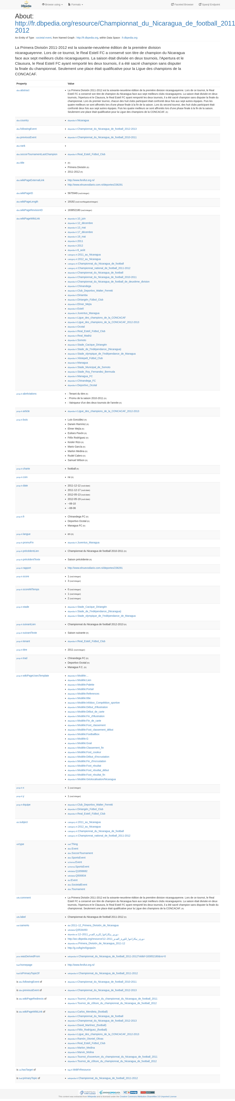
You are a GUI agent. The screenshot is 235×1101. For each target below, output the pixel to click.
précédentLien (28, 551)
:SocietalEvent (77, 884)
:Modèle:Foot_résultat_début (88, 770)
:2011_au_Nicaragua (84, 254)
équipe (24, 804)
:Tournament (76, 889)
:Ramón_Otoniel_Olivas (85, 1038)
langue (24, 534)
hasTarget (26, 1069)
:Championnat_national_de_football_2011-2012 (99, 268)
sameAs (23, 925)
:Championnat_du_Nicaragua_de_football (96, 263)
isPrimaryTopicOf (28, 973)
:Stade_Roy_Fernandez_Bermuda (91, 371)
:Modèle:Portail (81, 689)
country (23, 120)
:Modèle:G (78, 738)
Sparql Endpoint (209, 4)
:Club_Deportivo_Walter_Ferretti (90, 290)
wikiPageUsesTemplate (33, 675)
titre (22, 649)
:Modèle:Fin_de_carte (84, 720)
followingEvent (27, 128)
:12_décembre (80, 223)
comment (24, 897)
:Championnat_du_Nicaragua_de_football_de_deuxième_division (109, 281)
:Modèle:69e (79, 698)
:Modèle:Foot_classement (87, 725)
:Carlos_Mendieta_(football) (88, 1011)
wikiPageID (25, 193)
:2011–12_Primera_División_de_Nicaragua (93, 925)
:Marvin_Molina (81, 1052)
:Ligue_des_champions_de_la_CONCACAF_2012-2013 (103, 322)
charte (23, 468)
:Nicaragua (78, 120)
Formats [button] (75, 4)
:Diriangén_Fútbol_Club (85, 299)
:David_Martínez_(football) (87, 1025)
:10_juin (77, 218)
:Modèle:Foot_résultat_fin (86, 774)
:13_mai (77, 227)
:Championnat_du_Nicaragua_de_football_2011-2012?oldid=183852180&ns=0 (117, 956)
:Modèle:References (83, 693)
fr (21, 516)
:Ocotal (76, 326)
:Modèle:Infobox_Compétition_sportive (94, 702)
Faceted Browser (182, 4)
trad (22, 658)
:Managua (78, 362)
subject (22, 822)
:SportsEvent (77, 857)
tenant (23, 641)
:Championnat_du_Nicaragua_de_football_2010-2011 (102, 137)
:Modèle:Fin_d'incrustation (87, 761)
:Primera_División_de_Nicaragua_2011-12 (96, 943)
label (21, 916)
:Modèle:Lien (79, 680)
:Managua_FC (80, 376)
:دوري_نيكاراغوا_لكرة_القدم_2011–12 (93, 934)
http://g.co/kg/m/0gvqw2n (82, 947)
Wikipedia (92, 1096)
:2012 (75, 245)
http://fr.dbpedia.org (87, 37)
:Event (73, 848)
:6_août (76, 250)
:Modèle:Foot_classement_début (90, 729)
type (20, 844)
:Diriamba (78, 295)
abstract (23, 90)
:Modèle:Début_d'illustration (88, 707)
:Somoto (77, 340)
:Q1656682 (78, 871)
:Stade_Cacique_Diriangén (87, 344)
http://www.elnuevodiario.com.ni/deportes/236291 (95, 184)
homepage (24, 964)
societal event (44, 37)
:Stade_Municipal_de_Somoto (89, 367)
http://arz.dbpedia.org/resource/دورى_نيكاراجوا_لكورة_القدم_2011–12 (106, 938)
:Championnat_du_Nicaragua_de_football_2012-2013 (102, 128)
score (23, 576)
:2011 (75, 241)
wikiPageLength (27, 201)
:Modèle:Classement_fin (86, 747)
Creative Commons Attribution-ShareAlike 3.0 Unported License (148, 1096)
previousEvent (26, 137)
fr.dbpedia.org (130, 37)
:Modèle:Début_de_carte (86, 711)
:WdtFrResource (79, 1069)
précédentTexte (28, 559)
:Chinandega (79, 286)
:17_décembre (80, 232)
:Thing (73, 844)
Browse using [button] (52, 4)
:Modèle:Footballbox (83, 734)
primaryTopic (28, 1078)
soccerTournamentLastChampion (37, 154)
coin (22, 477)
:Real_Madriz (80, 335)
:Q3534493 (78, 929)
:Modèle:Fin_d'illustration (86, 716)
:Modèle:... (78, 675)
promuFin (25, 542)
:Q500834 (77, 875)
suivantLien (26, 624)
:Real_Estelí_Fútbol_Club (86, 154)
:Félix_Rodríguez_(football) (87, 1029)
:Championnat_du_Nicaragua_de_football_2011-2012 (103, 973)
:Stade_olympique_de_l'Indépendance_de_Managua (102, 353)
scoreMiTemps (28, 589)
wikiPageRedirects (31, 998)
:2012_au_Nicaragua (84, 259)
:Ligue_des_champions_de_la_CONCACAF (97, 317)
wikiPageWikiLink (28, 218)
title (20, 162)
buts (22, 419)
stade (23, 606)
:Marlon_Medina (81, 1047)
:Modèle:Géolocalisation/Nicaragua (92, 779)
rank (21, 145)
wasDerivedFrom (28, 956)
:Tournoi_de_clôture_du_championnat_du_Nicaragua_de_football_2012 (112, 1003)
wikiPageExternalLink (30, 180)
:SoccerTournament (80, 853)
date (22, 485)
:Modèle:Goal (80, 743)
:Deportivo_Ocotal (82, 385)
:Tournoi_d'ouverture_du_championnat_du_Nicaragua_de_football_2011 (113, 998)
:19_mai (77, 236)
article (23, 411)
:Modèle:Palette (81, 684)
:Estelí (76, 308)
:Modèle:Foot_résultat (84, 765)
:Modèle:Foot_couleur (84, 752)
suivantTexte (27, 632)
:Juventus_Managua (83, 313)
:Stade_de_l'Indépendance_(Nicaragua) (94, 349)
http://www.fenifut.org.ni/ (81, 180)
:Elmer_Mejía (80, 304)
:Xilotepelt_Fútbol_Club (85, 358)
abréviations (27, 393)
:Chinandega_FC (82, 380)
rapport (24, 567)
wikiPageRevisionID (30, 210)
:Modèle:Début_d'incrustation (88, 756)
